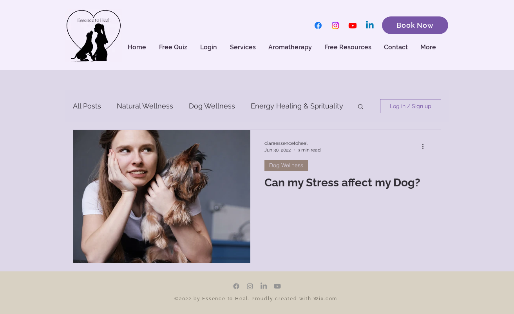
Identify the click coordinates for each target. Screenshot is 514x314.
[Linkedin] (370, 25)
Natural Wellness (145, 106)
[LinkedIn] (264, 286)
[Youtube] (352, 25)
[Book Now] (415, 25)
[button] (290, 47)
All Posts (87, 106)
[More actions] (425, 146)
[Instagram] (335, 25)
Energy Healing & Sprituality (297, 106)
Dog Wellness (212, 106)
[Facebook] (318, 25)
